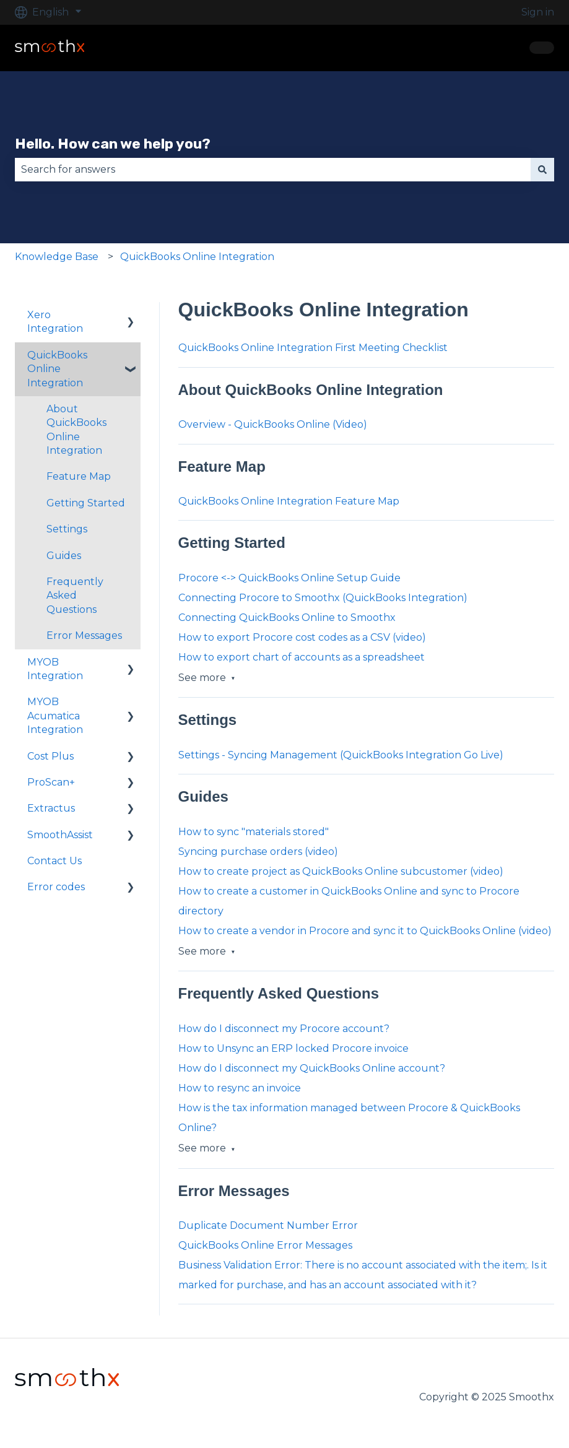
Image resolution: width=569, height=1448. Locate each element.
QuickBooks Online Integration (197, 256)
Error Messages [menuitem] (84, 635)
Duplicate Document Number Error (268, 1225)
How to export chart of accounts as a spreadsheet (301, 657)
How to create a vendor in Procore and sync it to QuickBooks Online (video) (365, 931)
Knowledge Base (56, 256)
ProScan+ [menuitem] (51, 782)
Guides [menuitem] (63, 555)
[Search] (542, 169)
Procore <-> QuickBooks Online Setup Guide (289, 578)
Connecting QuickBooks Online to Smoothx (287, 617)
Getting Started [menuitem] (85, 503)
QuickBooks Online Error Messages (265, 1245)
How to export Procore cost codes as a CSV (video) (302, 637)
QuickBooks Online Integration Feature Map (288, 501)
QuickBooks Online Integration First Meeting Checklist (313, 347)
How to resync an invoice (239, 1088)
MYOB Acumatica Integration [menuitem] (55, 715)
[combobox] (273, 169)
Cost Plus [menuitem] (50, 756)
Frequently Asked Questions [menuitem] (74, 595)
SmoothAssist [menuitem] (60, 835)
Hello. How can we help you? (113, 143)
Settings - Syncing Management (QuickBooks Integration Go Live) (340, 755)
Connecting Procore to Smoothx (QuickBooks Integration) (322, 598)
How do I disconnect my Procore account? (283, 1028)
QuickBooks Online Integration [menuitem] (57, 369)
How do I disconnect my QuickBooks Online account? (311, 1068)
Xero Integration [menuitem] (55, 321)
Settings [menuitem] (66, 529)
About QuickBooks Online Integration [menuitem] (76, 429)
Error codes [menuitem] (56, 887)
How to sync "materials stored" (253, 832)
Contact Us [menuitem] (54, 861)
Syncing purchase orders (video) (258, 851)
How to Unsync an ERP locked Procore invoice (293, 1048)
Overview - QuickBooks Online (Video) (272, 424)
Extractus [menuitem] (51, 808)
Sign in (537, 12)
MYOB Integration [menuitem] (55, 669)
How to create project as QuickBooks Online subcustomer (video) (340, 871)
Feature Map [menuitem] (78, 476)
